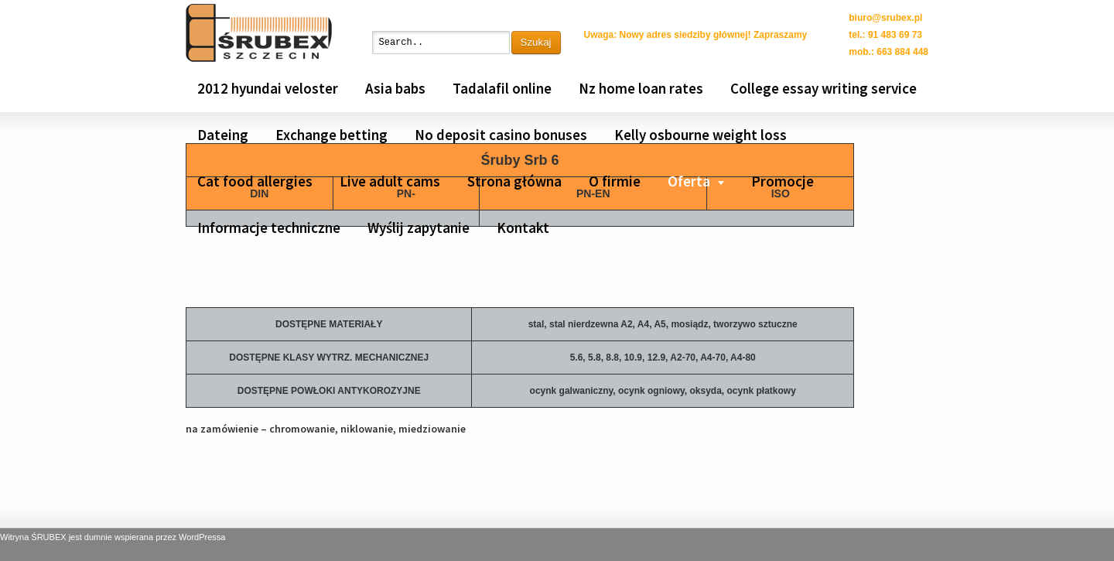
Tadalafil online (502, 88)
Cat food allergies (255, 181)
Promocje (782, 181)
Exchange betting (331, 134)
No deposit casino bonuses (501, 134)
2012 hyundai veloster (267, 88)
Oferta (689, 181)
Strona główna (514, 181)
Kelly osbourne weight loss (700, 134)
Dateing (222, 134)
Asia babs (395, 88)
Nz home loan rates (641, 88)
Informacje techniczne (268, 227)
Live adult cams (390, 181)
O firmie (615, 181)
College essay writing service (823, 88)
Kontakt (523, 227)
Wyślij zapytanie (418, 227)
